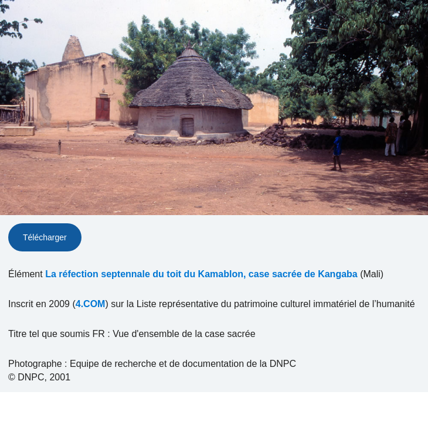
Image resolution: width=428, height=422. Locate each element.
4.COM (91, 304)
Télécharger (45, 237)
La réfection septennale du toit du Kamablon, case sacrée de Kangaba (201, 274)
